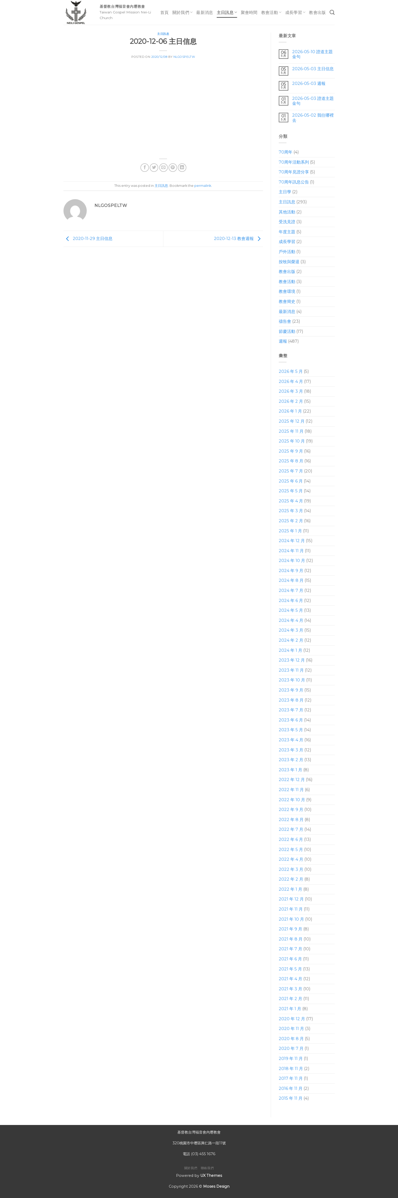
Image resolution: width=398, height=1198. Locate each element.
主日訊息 (227, 12)
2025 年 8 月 (291, 461)
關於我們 (182, 12)
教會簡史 (287, 301)
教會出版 (317, 12)
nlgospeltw (184, 57)
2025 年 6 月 (291, 481)
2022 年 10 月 (292, 799)
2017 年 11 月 (291, 1078)
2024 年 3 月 (291, 630)
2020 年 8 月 (291, 1038)
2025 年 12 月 (292, 421)
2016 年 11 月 (291, 1088)
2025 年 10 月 (292, 441)
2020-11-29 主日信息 (88, 238)
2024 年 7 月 (291, 590)
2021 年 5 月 (290, 969)
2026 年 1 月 (290, 411)
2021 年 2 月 (290, 998)
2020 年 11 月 (291, 1028)
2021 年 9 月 (290, 929)
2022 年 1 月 (290, 889)
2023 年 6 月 (291, 720)
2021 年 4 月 (290, 978)
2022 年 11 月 (291, 789)
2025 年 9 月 (291, 451)
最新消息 (204, 12)
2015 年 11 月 (291, 1098)
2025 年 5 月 (291, 490)
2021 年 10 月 (291, 919)
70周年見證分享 (294, 172)
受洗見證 (287, 221)
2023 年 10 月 (292, 680)
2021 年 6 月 (290, 958)
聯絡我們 (207, 1168)
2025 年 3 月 (291, 510)
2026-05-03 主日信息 (312, 68)
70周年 (285, 152)
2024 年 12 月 (292, 540)
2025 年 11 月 (291, 431)
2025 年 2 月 (291, 520)
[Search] (332, 12)
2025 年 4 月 (291, 501)
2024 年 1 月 (290, 650)
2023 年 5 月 (291, 729)
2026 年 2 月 (291, 401)
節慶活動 (287, 331)
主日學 (285, 191)
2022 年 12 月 (292, 779)
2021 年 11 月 (291, 909)
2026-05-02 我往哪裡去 (312, 118)
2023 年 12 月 (292, 660)
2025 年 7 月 (291, 471)
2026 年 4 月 (291, 381)
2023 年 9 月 (291, 690)
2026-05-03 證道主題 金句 (312, 101)
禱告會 (285, 321)
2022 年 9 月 (291, 809)
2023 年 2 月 (291, 759)
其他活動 (287, 212)
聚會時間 (249, 12)
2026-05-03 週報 (308, 83)
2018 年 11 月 (291, 1068)
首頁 (164, 12)
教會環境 (287, 291)
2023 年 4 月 (291, 739)
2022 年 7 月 (291, 829)
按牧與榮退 (289, 261)
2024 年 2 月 (291, 640)
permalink (202, 186)
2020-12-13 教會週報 (238, 238)
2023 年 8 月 (291, 700)
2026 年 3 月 (291, 391)
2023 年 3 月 (291, 749)
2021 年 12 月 (291, 899)
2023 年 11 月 (291, 670)
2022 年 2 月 (291, 879)
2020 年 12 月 (292, 1018)
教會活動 (271, 12)
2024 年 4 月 (291, 620)
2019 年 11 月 (291, 1058)
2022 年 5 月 (291, 849)
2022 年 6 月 (291, 839)
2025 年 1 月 (290, 530)
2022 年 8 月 (291, 819)
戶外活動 (287, 251)
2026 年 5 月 (291, 371)
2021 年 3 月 (290, 988)
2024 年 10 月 (292, 560)
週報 (283, 341)
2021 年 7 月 (290, 948)
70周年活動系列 (294, 162)
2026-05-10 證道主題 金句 (312, 54)
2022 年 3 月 (291, 869)
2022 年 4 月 (291, 859)
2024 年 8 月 (291, 580)
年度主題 (287, 231)
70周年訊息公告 (294, 182)
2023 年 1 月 (290, 769)
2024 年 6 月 (291, 600)
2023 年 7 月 (291, 709)
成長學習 (295, 12)
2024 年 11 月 (291, 550)
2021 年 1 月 (290, 1008)
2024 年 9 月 (291, 570)
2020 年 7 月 (291, 1048)
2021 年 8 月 (291, 939)
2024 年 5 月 (291, 610)
